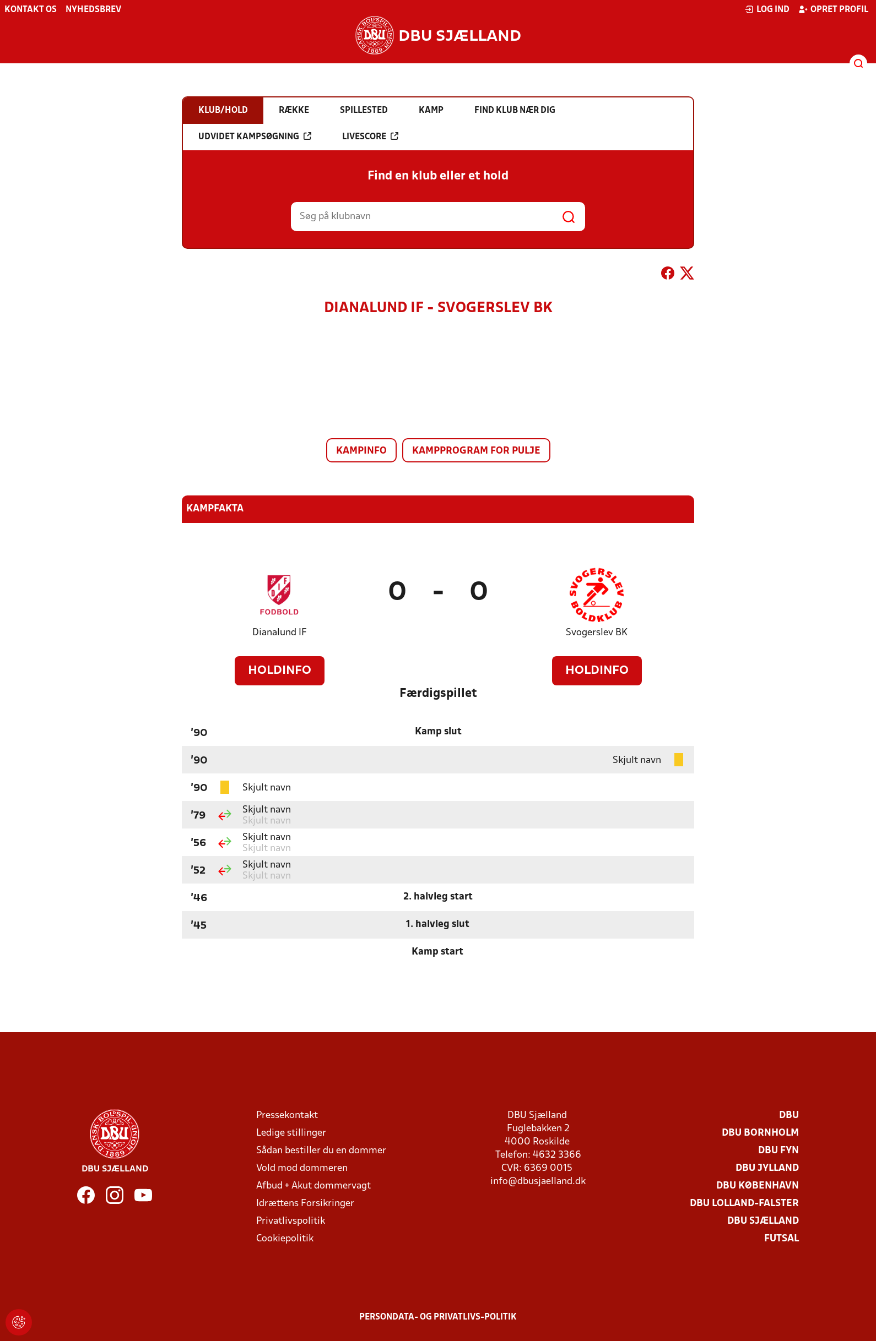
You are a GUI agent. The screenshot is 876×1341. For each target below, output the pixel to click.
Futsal (781, 1239)
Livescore (370, 136)
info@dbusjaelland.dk (538, 1181)
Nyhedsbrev (93, 10)
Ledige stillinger (291, 1133)
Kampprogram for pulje (476, 451)
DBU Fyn (778, 1150)
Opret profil (833, 9)
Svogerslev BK (597, 632)
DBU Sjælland (763, 1221)
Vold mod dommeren (302, 1168)
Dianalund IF (279, 632)
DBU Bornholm (760, 1133)
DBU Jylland (767, 1168)
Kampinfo (361, 451)
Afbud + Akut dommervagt (313, 1186)
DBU (789, 1115)
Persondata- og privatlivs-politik (438, 1317)
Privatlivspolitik (290, 1221)
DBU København (757, 1186)
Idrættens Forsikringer (305, 1203)
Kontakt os (30, 10)
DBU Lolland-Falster (744, 1203)
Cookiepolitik (284, 1239)
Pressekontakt (287, 1115)
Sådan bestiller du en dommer (321, 1150)
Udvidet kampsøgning (254, 136)
